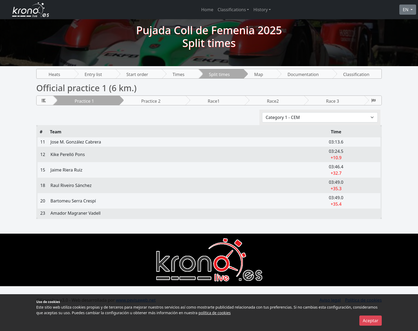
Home (207, 10)
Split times (219, 74)
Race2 (273, 101)
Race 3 (332, 101)
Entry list (93, 74)
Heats (54, 74)
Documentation (303, 74)
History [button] (260, 10)
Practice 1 (84, 101)
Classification (356, 74)
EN (406, 10)
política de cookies (215, 312)
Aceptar (370, 321)
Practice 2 (151, 101)
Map (258, 74)
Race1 (214, 101)
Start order (137, 74)
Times (178, 74)
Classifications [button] (232, 10)
